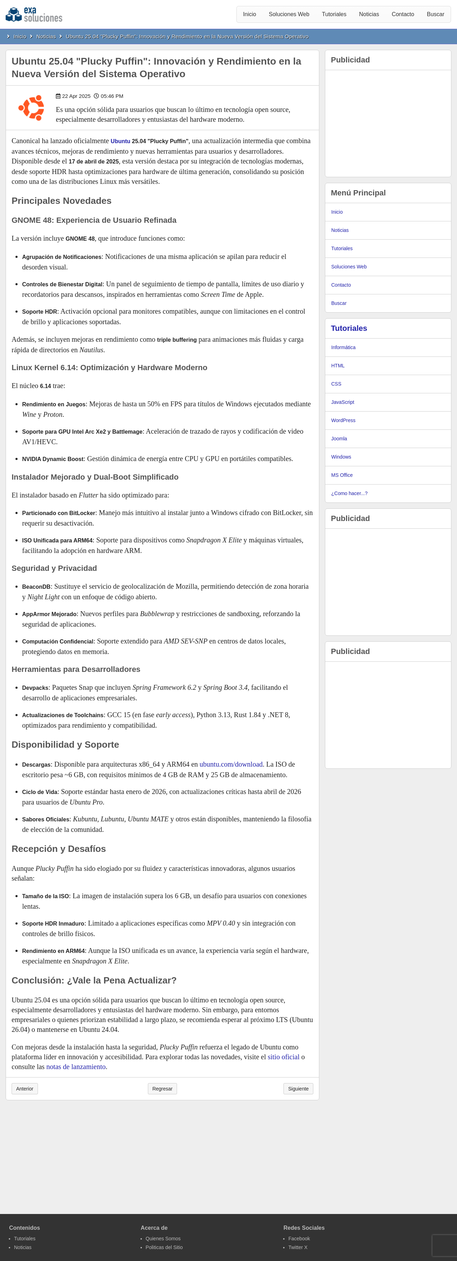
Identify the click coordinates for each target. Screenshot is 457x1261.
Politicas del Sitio (164, 1247)
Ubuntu (120, 141)
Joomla (339, 438)
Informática (343, 347)
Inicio (249, 14)
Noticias (369, 14)
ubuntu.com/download (231, 764)
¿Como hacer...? (349, 493)
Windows (341, 457)
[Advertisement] (388, 123)
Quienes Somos (163, 1238)
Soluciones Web (289, 14)
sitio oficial (284, 1057)
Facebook (299, 1238)
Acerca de (154, 1228)
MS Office (342, 475)
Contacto (403, 14)
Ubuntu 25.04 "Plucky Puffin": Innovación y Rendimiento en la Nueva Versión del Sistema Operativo (187, 36)
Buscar (435, 14)
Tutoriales (334, 14)
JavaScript (342, 402)
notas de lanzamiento (76, 1066)
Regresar (162, 1089)
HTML (338, 365)
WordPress (343, 420)
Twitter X (297, 1247)
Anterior (24, 1089)
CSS (336, 384)
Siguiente (298, 1089)
